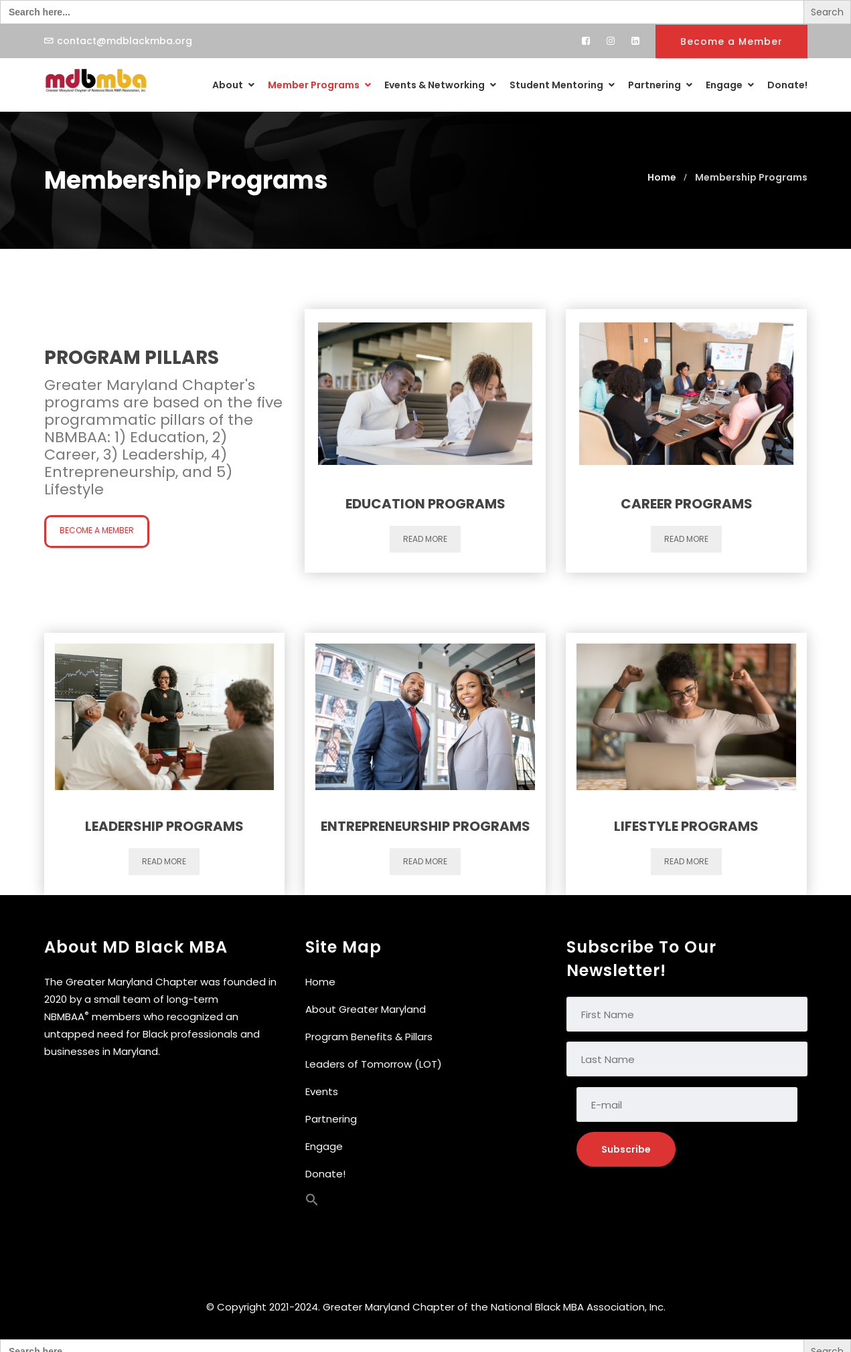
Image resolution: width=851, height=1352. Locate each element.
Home (320, 982)
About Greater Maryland (365, 1009)
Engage (730, 85)
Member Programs (319, 85)
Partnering (660, 85)
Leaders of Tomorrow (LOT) (373, 1064)
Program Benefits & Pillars (369, 1037)
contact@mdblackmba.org (124, 40)
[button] (312, 1202)
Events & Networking (440, 85)
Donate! (787, 85)
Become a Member (731, 41)
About (233, 85)
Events (321, 1091)
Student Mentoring (562, 85)
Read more (425, 539)
